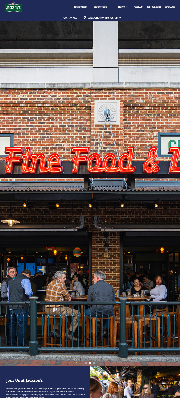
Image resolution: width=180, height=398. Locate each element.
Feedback (138, 7)
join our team (154, 7)
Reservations (80, 7)
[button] (102, 7)
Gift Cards (170, 7)
